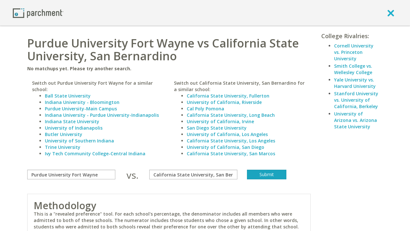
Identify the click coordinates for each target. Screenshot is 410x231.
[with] (193, 174)
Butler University (63, 134)
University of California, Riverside (224, 102)
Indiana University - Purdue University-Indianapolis (102, 115)
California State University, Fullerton (228, 96)
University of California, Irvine (220, 121)
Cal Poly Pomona (205, 109)
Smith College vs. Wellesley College (353, 69)
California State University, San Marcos (231, 153)
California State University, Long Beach (231, 115)
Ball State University (68, 96)
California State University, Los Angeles (231, 141)
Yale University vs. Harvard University (355, 83)
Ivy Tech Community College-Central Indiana (95, 153)
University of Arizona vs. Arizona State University (355, 120)
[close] (390, 13)
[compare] (71, 174)
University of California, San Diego (225, 147)
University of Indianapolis (73, 128)
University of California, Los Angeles (227, 134)
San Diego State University (217, 128)
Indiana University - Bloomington (82, 102)
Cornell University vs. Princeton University (353, 52)
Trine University (62, 147)
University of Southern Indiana (79, 141)
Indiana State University (72, 121)
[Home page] (38, 13)
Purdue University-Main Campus (81, 109)
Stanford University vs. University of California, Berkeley (356, 99)
